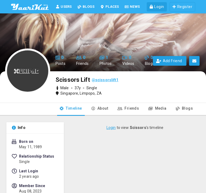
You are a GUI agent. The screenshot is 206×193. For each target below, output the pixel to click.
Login (111, 127)
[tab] (71, 109)
